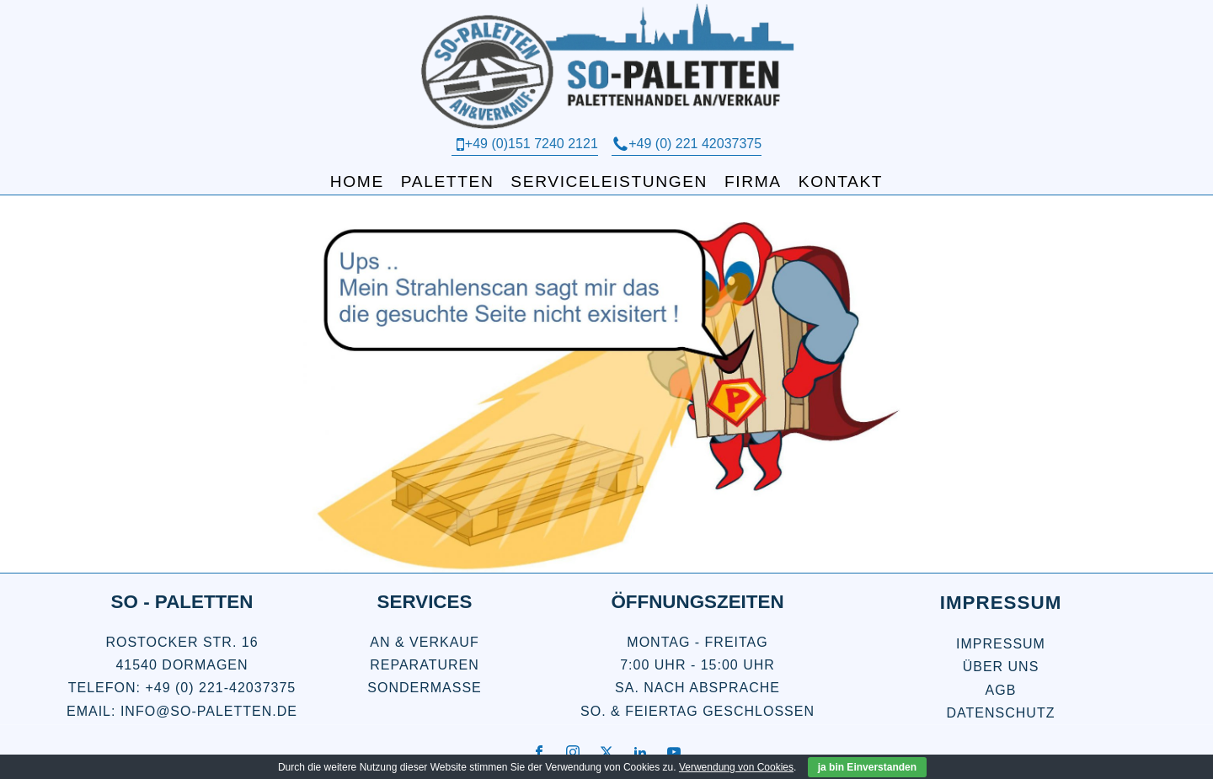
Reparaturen (424, 665)
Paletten (447, 181)
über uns (1001, 666)
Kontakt (841, 181)
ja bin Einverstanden (867, 767)
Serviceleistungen (609, 181)
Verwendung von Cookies (736, 767)
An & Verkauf (424, 642)
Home (357, 181)
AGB (1001, 690)
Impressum (1000, 644)
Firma (753, 181)
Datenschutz (1001, 713)
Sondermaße (424, 687)
